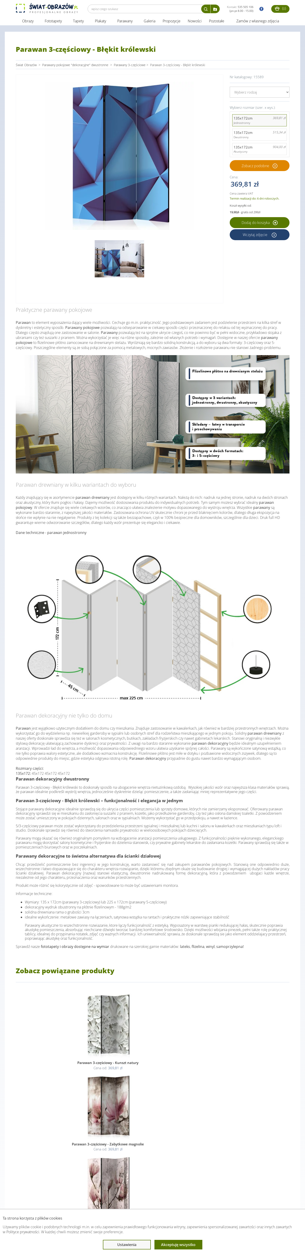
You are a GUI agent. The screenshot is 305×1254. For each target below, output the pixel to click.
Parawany (125, 22)
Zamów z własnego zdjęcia (257, 22)
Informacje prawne (78, 1199)
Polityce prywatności (22, 1231)
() (280, 8)
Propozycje (171, 22)
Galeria (149, 22)
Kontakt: (240, 9)
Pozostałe (217, 22)
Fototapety (53, 22)
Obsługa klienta (31, 1199)
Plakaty (100, 22)
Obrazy (28, 22)
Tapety (78, 22)
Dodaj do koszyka (260, 223)
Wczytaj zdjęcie (255, 235)
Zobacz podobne (255, 166)
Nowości (195, 22)
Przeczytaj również (127, 1199)
